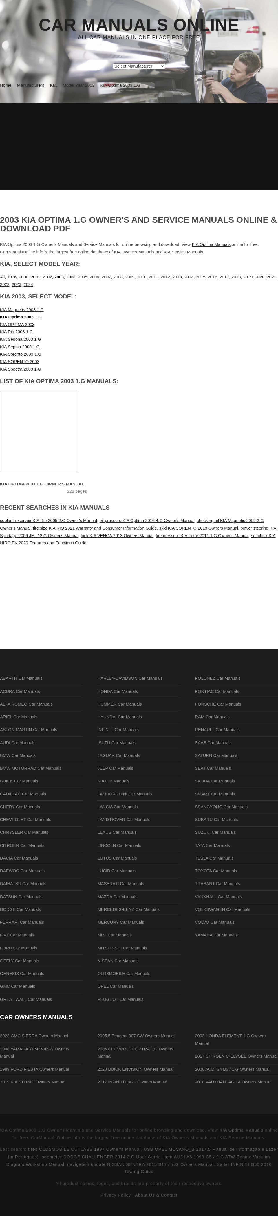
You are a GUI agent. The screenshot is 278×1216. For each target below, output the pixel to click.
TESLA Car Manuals (214, 858)
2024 (28, 284)
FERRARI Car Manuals (22, 922)
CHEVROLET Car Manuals (25, 819)
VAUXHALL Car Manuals (218, 896)
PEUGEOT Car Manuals (121, 999)
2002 (47, 277)
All (2, 277)
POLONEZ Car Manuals (217, 678)
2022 (5, 284)
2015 (201, 277)
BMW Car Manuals (18, 755)
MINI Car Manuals (115, 935)
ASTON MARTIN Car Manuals (28, 729)
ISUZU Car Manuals (117, 742)
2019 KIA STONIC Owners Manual (32, 1082)
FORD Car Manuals (18, 948)
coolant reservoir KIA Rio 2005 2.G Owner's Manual (48, 520)
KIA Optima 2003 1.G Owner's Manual (42, 484)
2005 (82, 277)
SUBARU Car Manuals (216, 819)
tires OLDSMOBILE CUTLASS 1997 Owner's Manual (84, 1149)
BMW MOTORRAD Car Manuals (30, 768)
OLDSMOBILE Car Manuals (124, 973)
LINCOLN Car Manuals (119, 845)
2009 (130, 277)
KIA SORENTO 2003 (19, 361)
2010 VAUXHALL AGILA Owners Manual (233, 1082)
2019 (248, 277)
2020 (260, 277)
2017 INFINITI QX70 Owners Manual (132, 1082)
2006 (94, 277)
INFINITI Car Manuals (118, 729)
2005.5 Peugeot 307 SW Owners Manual (136, 1036)
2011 (153, 277)
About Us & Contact (156, 1195)
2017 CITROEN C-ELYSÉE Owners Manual (236, 1056)
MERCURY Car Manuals (121, 922)
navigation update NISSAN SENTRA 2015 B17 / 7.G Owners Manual (140, 1164)
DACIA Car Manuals (19, 858)
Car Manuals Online (139, 25)
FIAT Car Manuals (17, 935)
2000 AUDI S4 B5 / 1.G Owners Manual (232, 1069)
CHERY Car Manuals (20, 806)
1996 (12, 277)
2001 (35, 277)
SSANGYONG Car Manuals (221, 806)
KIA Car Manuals (113, 781)
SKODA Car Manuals (215, 781)
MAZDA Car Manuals (118, 896)
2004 (71, 277)
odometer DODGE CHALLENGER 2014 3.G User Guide (101, 1157)
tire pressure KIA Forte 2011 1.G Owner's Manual (202, 535)
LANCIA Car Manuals (118, 806)
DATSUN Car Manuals (21, 896)
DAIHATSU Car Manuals (23, 883)
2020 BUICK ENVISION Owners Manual (135, 1069)
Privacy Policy (115, 1195)
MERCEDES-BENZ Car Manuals (129, 909)
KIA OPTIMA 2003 (17, 324)
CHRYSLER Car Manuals (24, 832)
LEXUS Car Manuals (117, 832)
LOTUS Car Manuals (117, 858)
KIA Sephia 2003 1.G (20, 347)
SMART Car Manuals (215, 794)
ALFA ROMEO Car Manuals (26, 704)
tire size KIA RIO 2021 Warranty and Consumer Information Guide (95, 528)
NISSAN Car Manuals (118, 960)
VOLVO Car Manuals (215, 922)
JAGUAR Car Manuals (119, 755)
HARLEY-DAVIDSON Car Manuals (130, 678)
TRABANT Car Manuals (217, 883)
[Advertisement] (139, 146)
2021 (271, 277)
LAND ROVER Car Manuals (124, 819)
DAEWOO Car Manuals (22, 871)
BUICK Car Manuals (19, 781)
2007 (106, 277)
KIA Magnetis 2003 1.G (22, 309)
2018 (236, 277)
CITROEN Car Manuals (22, 845)
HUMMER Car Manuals (120, 704)
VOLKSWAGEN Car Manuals (222, 909)
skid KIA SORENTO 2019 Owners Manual (198, 528)
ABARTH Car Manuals (21, 678)
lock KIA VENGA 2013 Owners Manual (117, 535)
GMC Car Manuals (17, 986)
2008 (118, 277)
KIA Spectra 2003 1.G (20, 369)
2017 (224, 277)
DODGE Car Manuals (20, 909)
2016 (212, 277)
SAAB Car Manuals (213, 742)
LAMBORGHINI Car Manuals (125, 794)
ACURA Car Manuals (20, 691)
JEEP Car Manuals (115, 768)
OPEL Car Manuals (116, 986)
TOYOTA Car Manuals (216, 871)
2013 (177, 277)
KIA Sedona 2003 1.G (20, 339)
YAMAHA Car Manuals (216, 935)
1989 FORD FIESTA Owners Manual (34, 1069)
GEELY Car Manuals (19, 960)
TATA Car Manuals (212, 845)
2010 (142, 277)
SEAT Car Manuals (213, 768)
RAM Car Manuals (212, 717)
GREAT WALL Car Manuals (26, 999)
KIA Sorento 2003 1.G (20, 354)
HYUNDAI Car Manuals (120, 717)
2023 (16, 284)
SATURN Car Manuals (216, 755)
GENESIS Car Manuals (22, 973)
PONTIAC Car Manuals (217, 691)
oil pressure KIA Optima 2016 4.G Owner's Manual (146, 520)
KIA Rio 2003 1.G (16, 331)
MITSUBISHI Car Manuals (122, 948)
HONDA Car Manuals (118, 691)
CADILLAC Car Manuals (23, 794)
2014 (189, 277)
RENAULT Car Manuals (217, 729)
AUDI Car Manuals (17, 742)
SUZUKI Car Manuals (215, 832)
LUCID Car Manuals (117, 871)
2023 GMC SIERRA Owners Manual (34, 1036)
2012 (165, 277)
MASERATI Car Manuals (121, 883)
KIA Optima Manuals (211, 244)
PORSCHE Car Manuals (218, 704)
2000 (23, 277)
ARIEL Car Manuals (18, 717)
